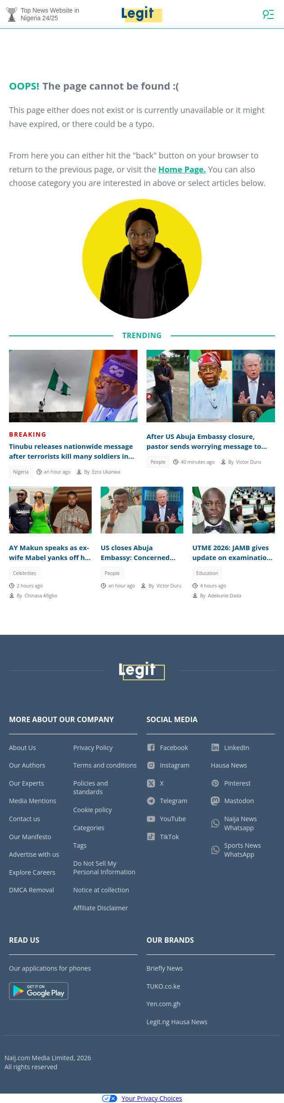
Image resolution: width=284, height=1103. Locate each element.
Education (207, 573)
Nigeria (21, 472)
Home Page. (182, 169)
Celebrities (24, 573)
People (158, 462)
